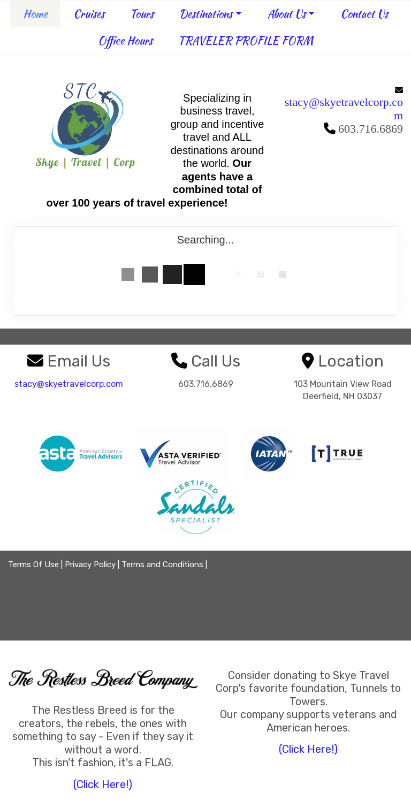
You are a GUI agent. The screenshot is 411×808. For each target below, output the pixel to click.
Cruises (88, 13)
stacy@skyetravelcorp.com (344, 108)
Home (35, 13)
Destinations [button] (205, 13)
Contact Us (364, 13)
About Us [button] (287, 13)
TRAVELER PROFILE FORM (245, 40)
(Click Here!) (102, 784)
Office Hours (125, 40)
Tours (142, 13)
